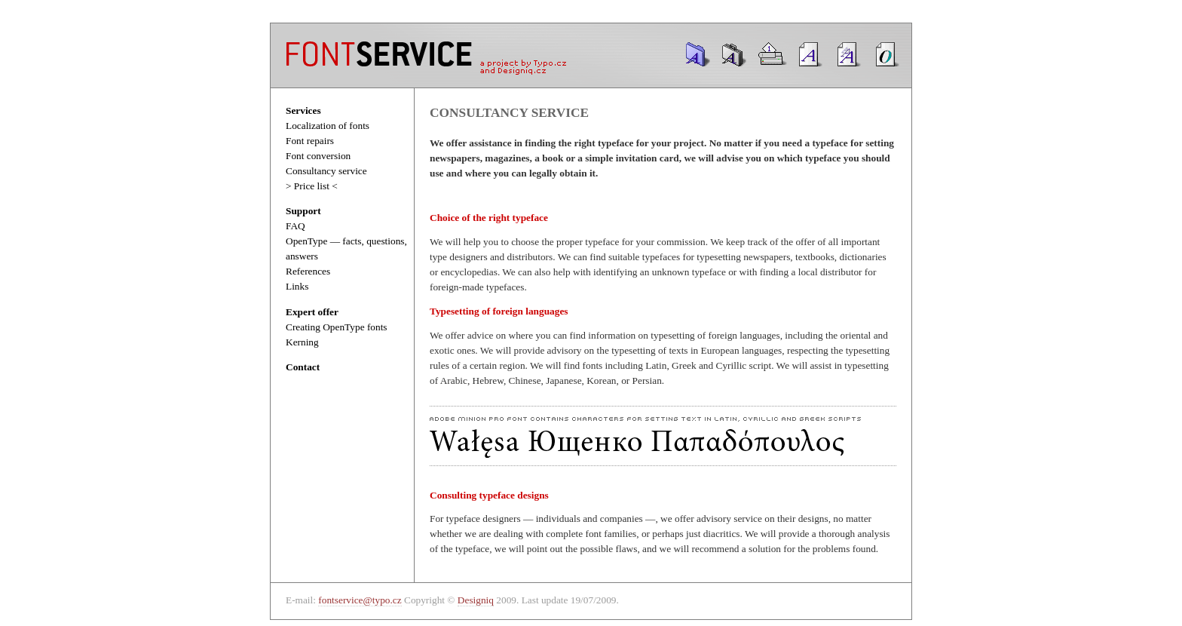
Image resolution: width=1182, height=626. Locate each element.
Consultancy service (326, 170)
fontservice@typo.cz (359, 600)
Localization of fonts (327, 125)
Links (297, 286)
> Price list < (312, 186)
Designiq (476, 600)
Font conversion (318, 155)
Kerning (302, 342)
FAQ (295, 226)
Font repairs (310, 140)
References (308, 271)
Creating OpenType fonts (336, 327)
